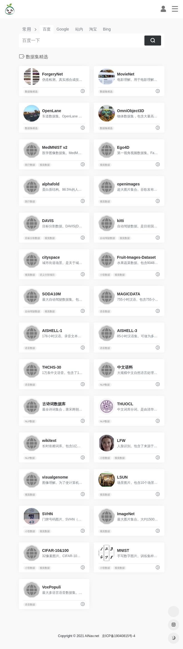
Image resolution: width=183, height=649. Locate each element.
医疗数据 (30, 164)
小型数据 (105, 274)
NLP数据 (105, 384)
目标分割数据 (32, 238)
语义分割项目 (47, 274)
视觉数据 (45, 164)
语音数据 (105, 311)
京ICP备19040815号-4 (117, 636)
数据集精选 (31, 91)
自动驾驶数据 (107, 238)
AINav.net (92, 636)
